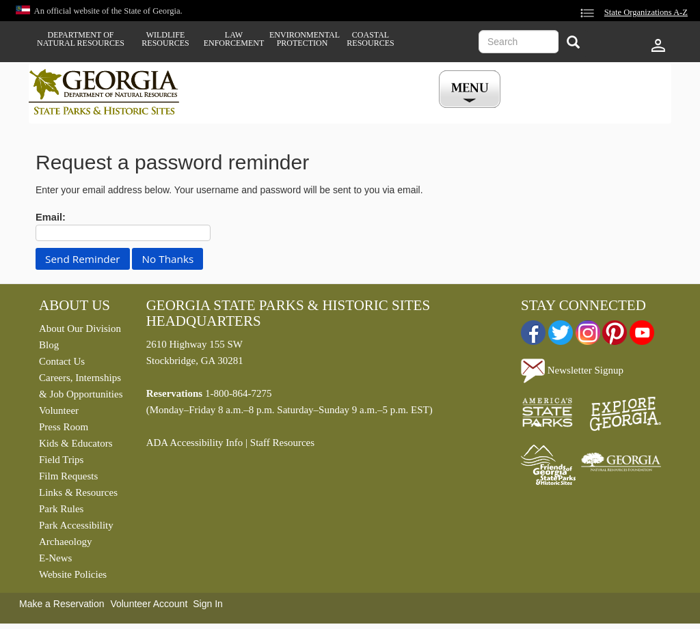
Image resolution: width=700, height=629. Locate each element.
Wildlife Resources (165, 39)
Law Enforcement (234, 39)
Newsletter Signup (572, 370)
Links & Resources (78, 492)
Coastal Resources (370, 39)
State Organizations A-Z (646, 12)
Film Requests (68, 476)
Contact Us (62, 361)
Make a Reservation (62, 603)
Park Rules (61, 508)
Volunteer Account (148, 603)
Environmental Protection (302, 39)
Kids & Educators (75, 443)
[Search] (573, 43)
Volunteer (59, 410)
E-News (55, 558)
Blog (49, 344)
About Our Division (80, 328)
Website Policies (73, 574)
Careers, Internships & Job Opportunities (81, 386)
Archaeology (65, 541)
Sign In (208, 603)
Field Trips (61, 459)
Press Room (63, 426)
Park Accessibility (76, 525)
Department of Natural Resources (80, 39)
